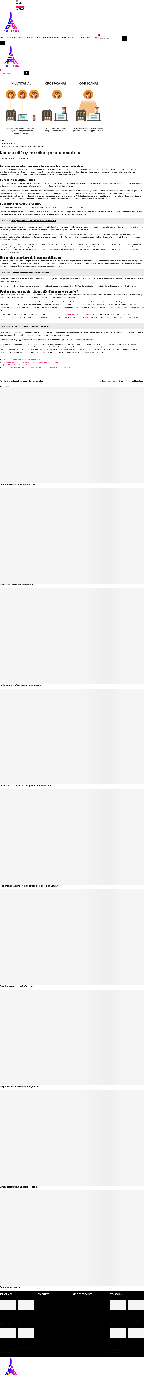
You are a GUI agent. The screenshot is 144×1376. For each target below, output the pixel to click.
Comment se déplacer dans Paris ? (11, 1287)
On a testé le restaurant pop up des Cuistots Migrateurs (22, 381)
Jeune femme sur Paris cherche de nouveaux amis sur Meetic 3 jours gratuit (89, 1312)
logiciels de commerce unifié (79, 314)
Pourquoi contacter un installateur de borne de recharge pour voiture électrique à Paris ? (36, 367)
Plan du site (40, 1305)
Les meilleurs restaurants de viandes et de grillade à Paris (89, 1323)
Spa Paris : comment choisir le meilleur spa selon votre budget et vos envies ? (8, 1343)
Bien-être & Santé (84, 37)
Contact (95, 37)
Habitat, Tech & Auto (68, 37)
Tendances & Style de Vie (51, 37)
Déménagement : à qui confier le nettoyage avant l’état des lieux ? (26, 1342)
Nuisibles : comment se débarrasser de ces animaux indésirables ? (21, 685)
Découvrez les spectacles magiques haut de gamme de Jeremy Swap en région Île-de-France (7, 1316)
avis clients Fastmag (93, 347)
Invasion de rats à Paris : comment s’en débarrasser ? (17, 584)
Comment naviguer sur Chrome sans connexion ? (21, 359)
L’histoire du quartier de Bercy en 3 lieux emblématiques (121, 381)
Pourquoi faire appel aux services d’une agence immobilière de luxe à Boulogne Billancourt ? (29, 885)
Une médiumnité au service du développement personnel (25, 1315)
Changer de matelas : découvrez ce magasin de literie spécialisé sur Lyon (30, 362)
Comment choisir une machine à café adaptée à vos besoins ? (19, 1186)
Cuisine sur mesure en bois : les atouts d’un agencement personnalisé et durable (25, 785)
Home (1, 37)
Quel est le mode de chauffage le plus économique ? (22, 365)
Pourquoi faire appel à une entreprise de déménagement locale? (20, 1086)
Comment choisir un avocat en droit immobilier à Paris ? (18, 484)
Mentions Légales (42, 1300)
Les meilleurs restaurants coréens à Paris (86, 1307)
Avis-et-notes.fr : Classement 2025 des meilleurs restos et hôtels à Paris (89, 1301)
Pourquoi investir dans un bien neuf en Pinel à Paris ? (17, 986)
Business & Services (33, 37)
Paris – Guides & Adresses (15, 37)
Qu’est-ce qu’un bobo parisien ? (83, 1318)
